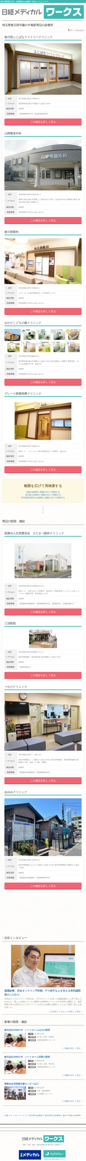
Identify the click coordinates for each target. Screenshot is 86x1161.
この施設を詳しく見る (43, 121)
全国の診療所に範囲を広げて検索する (43, 492)
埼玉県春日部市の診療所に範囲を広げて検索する (43, 497)
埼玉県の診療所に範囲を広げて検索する (43, 495)
